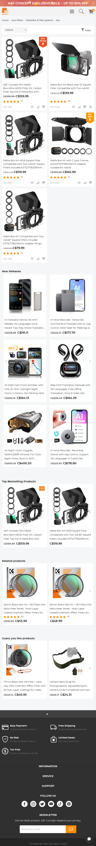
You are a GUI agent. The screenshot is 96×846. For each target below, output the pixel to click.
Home (5, 20)
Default (9, 30)
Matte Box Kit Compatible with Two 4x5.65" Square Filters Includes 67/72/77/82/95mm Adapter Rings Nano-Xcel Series (23, 240)
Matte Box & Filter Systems (39, 20)
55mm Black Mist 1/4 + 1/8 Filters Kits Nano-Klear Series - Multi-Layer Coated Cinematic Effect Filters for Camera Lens (70, 609)
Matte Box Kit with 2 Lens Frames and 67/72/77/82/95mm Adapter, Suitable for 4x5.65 (69, 164)
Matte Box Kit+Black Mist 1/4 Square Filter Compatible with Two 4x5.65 (70, 87)
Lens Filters (17, 20)
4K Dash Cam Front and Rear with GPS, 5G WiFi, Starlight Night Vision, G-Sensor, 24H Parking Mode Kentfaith (24, 389)
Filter (88, 31)
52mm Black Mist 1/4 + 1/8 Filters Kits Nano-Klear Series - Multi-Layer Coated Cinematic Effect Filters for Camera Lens (24, 609)
